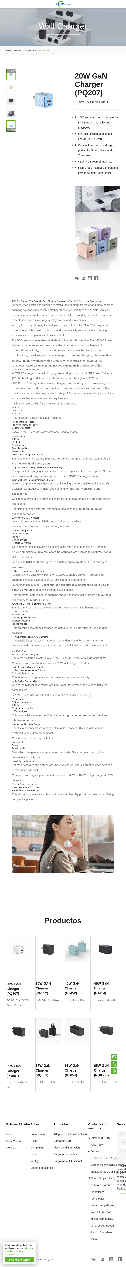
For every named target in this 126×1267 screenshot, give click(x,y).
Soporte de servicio (42, 1169)
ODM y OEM (14, 1142)
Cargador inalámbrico (66, 1156)
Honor (34, 1156)
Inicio (9, 1136)
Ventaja (34, 1163)
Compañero (37, 1149)
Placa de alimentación (67, 1149)
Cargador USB (62, 1142)
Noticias (11, 1149)
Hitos (33, 1142)
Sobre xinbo (37, 1136)
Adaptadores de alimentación (71, 1136)
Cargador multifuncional (68, 1163)
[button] (11, 130)
